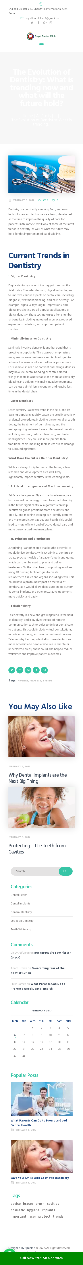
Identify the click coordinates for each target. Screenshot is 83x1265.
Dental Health (19, 895)
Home (28, 116)
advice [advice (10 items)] (16, 1204)
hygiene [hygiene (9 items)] (33, 1210)
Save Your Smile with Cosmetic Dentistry (40, 1178)
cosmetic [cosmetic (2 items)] (18, 1210)
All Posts (43, 116)
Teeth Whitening (21, 929)
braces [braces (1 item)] (28, 1204)
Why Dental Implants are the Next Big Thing (37, 778)
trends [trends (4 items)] (58, 1217)
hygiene (23, 681)
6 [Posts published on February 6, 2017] (15, 1035)
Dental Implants (20, 903)
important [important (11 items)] (18, 1217)
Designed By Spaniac (22, 1248)
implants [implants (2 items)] (48, 1210)
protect (35, 681)
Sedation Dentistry (22, 921)
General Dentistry (21, 912)
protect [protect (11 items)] (44, 1217)
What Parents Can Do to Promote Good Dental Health (38, 986)
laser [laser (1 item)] (32, 1217)
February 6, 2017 (23, 200)
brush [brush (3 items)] (40, 1204)
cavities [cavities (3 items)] (53, 1204)
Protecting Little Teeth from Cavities (37, 849)
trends (47, 681)
